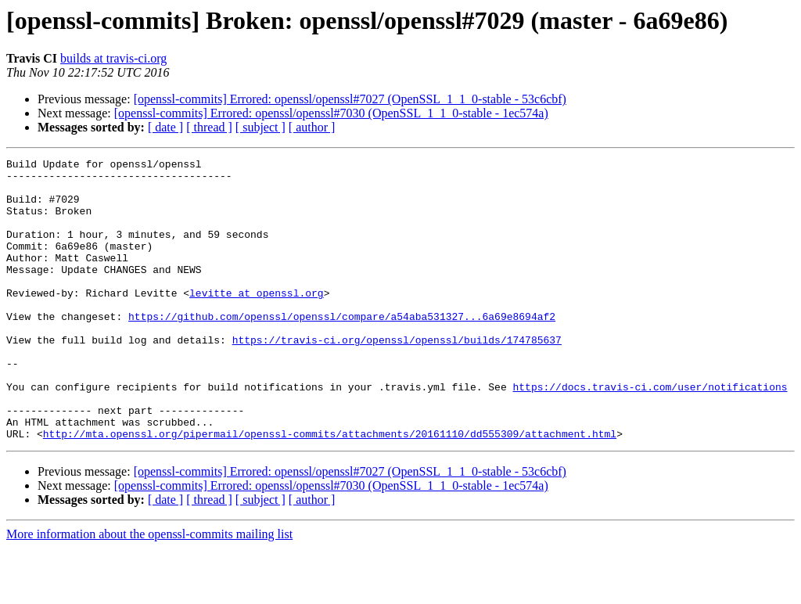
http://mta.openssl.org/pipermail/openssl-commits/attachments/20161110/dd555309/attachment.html (329, 490)
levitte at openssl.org (256, 321)
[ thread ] (209, 127)
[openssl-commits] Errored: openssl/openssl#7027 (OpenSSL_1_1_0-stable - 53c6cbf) (350, 99)
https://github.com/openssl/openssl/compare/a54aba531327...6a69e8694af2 (341, 349)
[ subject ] (260, 127)
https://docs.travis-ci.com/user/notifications (649, 433)
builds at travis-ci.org (113, 58)
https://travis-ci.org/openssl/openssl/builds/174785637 (397, 377)
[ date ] (165, 127)
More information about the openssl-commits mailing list (149, 590)
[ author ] (312, 127)
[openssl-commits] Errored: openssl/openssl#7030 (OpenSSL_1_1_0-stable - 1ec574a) (331, 113)
